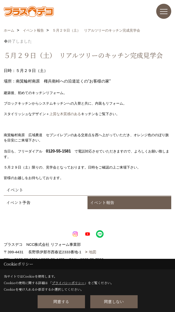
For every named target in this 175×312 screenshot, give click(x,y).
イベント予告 (18, 202)
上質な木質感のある (65, 114)
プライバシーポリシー (68, 282)
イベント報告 (102, 202)
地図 (92, 252)
